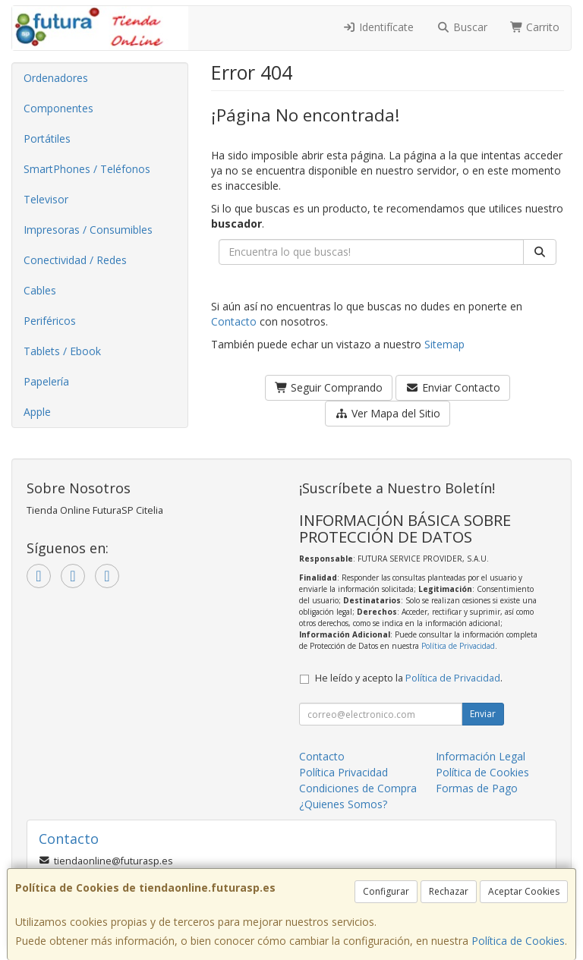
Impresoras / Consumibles (88, 229)
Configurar (386, 891)
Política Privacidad (343, 772)
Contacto (234, 321)
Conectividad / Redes (75, 260)
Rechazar (448, 891)
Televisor (46, 199)
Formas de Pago (477, 788)
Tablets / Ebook (62, 351)
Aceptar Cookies (523, 891)
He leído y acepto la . (409, 678)
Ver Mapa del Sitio (387, 413)
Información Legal (480, 756)
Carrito (535, 27)
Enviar (483, 713)
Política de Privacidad (458, 646)
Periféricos (50, 320)
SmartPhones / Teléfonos (87, 169)
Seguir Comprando (329, 387)
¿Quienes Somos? (343, 804)
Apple (37, 411)
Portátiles (47, 138)
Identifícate (378, 27)
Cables (40, 290)
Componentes (58, 108)
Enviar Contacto (452, 387)
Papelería (46, 381)
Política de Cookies (518, 940)
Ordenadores (56, 78)
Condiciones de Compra (358, 788)
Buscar (461, 27)
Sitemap (444, 344)
